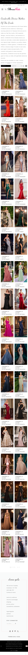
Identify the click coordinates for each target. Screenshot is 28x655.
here (16, 651)
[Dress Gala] (14, 8)
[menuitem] (2, 9)
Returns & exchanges (12, 599)
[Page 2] (11, 567)
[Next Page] (21, 567)
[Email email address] (13, 624)
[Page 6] (19, 567)
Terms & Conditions (12, 597)
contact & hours (11, 592)
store (8, 62)
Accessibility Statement (13, 606)
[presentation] (7, 79)
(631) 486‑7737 (10, 590)
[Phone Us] (5, 8)
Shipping (9, 602)
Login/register (10, 611)
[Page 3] (13, 567)
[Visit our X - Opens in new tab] (18, 632)
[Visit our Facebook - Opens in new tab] (12, 632)
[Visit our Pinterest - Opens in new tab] (15, 632)
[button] (2, 9)
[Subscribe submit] (19, 624)
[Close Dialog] (1, 647)
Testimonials (10, 616)
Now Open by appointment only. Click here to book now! (14, 2)
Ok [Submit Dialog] (26, 647)
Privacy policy (10, 604)
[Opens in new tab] (7, 5)
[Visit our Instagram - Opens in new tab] (10, 632)
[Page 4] (14, 567)
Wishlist (9, 613)
